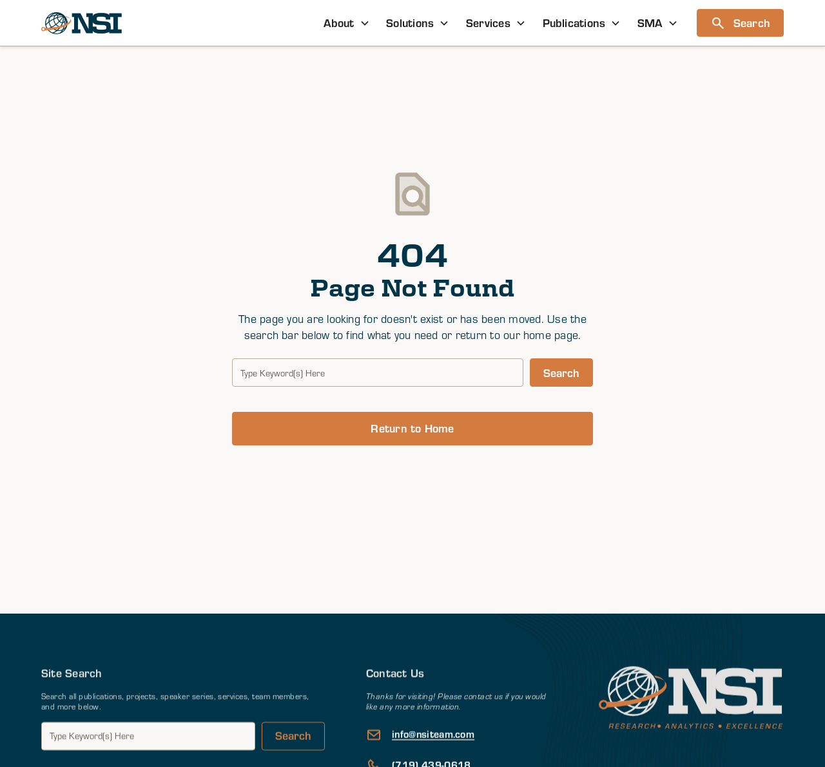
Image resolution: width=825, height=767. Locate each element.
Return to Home (412, 428)
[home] (81, 23)
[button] (347, 23)
